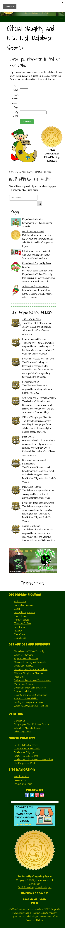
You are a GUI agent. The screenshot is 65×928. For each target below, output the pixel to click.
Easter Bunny (21, 616)
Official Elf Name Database (27, 728)
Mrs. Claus (19, 634)
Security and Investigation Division (30, 695)
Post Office (28, 437)
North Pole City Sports (25, 752)
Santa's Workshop (31, 526)
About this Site (21, 776)
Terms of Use (20, 780)
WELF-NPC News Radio (27, 748)
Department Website (32, 219)
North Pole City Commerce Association (33, 759)
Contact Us (19, 720)
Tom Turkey (19, 627)
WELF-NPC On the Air (26, 745)
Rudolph (18, 630)
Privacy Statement (23, 784)
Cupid (17, 609)
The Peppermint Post (24, 763)
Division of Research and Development (32, 680)
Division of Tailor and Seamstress (38, 503)
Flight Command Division (34, 339)
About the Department (33, 231)
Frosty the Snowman (24, 605)
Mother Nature (21, 619)
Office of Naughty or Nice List (37, 417)
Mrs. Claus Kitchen (23, 684)
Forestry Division (30, 382)
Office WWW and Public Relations (31, 706)
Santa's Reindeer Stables (26, 698)
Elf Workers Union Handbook (36, 251)
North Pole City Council (26, 756)
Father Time (20, 601)
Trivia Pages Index (22, 731)
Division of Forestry (23, 666)
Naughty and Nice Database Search (31, 724)
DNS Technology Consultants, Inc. (34, 887)
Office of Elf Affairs (31, 319)
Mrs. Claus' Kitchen (31, 487)
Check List (26, 121)
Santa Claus (20, 638)
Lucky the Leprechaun (24, 612)
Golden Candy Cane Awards (35, 286)
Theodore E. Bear (22, 623)
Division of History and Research (38, 358)
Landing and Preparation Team (28, 702)
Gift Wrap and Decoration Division (39, 398)
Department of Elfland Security (29, 651)
